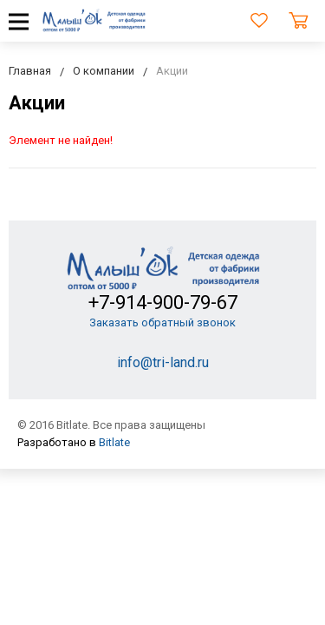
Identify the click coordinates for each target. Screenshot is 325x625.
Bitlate (114, 442)
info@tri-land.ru (163, 362)
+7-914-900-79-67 (162, 302)
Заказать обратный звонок (162, 322)
